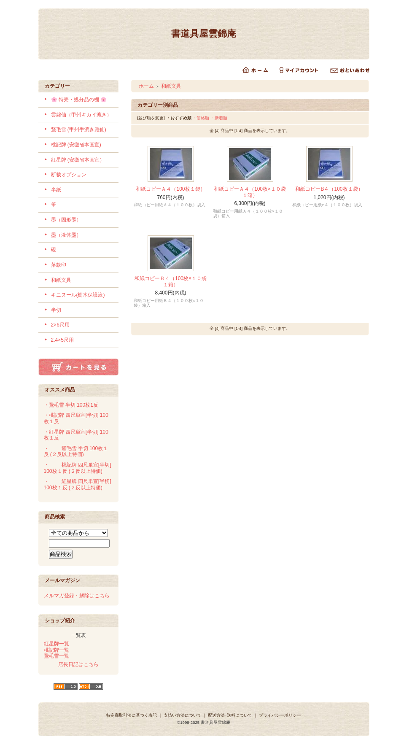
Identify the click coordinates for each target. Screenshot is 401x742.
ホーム (146, 86)
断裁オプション (68, 175)
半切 (56, 310)
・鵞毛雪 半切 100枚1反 (71, 405)
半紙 (56, 190)
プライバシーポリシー (280, 715)
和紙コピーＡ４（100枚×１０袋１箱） (250, 192)
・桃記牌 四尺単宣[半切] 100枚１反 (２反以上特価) (77, 468)
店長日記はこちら (78, 664)
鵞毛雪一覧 (56, 656)
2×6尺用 (60, 325)
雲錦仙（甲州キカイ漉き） (81, 115)
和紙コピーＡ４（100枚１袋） (170, 189)
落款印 (58, 265)
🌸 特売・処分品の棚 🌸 (79, 100)
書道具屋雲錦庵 (203, 33)
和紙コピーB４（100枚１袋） (329, 189)
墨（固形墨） (66, 220)
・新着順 (218, 118)
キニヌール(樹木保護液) (78, 295)
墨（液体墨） (66, 235)
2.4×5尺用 (62, 340)
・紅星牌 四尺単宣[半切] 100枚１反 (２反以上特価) (77, 484)
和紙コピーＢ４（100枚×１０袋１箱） (171, 281)
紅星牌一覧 (56, 644)
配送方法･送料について (230, 715)
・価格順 (200, 118)
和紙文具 (61, 280)
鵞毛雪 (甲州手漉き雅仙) (78, 129)
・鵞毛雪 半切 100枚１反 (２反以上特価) (76, 451)
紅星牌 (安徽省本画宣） (78, 160)
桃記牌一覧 (56, 650)
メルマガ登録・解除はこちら (77, 596)
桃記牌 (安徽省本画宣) (76, 145)
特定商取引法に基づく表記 (131, 715)
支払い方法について (183, 715)
